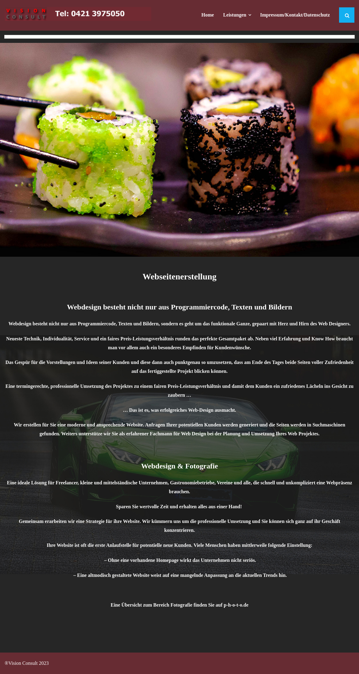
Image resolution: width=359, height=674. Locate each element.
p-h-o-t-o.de (236, 605)
